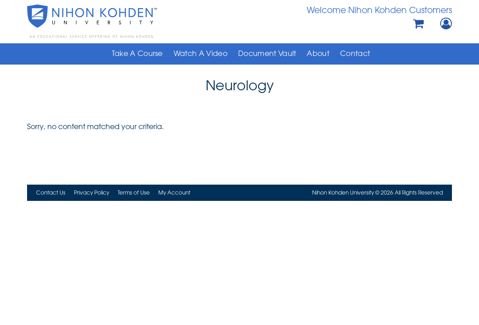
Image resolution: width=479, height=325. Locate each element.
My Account (174, 192)
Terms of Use (134, 192)
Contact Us (50, 192)
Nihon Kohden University (112, 21)
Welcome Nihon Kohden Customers (379, 10)
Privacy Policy (91, 192)
